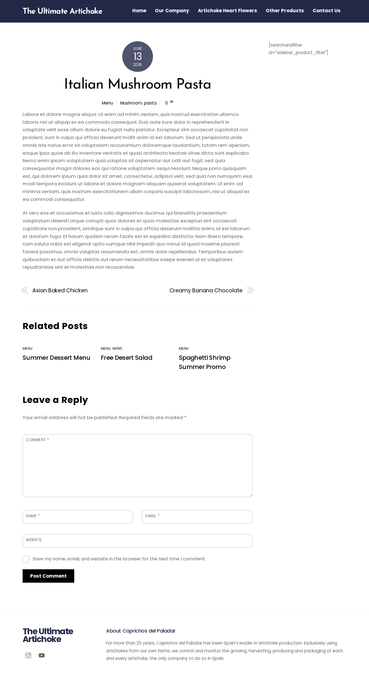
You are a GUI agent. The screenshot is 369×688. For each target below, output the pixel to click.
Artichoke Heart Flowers (227, 10)
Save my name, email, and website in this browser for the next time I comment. (119, 559)
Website (34, 540)
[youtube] (41, 655)
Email (152, 516)
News (117, 348)
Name (33, 516)
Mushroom (131, 103)
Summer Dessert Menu (56, 357)
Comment (37, 440)
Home (139, 10)
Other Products (285, 10)
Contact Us (327, 10)
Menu (107, 103)
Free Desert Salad (126, 357)
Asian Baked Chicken (59, 290)
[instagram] (28, 655)
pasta (150, 103)
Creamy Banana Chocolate (206, 290)
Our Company (172, 10)
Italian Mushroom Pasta (137, 85)
